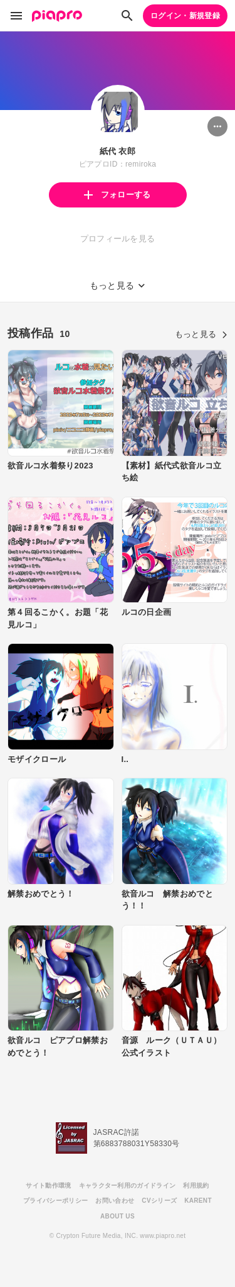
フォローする (117, 194)
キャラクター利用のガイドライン (127, 1185)
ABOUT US (117, 1216)
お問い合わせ (114, 1200)
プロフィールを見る (117, 238)
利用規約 (196, 1185)
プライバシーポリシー (55, 1200)
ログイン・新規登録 (185, 15)
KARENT (198, 1200)
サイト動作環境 (48, 1185)
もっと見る (201, 334)
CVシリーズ (159, 1200)
